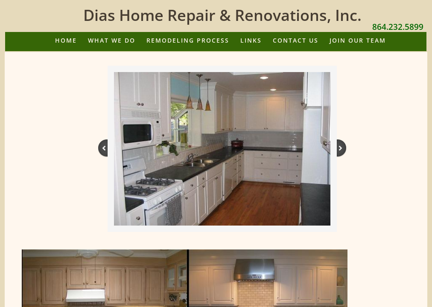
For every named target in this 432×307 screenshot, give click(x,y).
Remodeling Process (187, 40)
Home (66, 40)
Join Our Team (358, 40)
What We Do (111, 40)
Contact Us (295, 40)
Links (251, 40)
